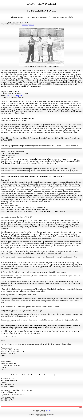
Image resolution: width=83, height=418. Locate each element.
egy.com (48, 410)
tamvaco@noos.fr (28, 25)
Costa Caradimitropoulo (14, 95)
